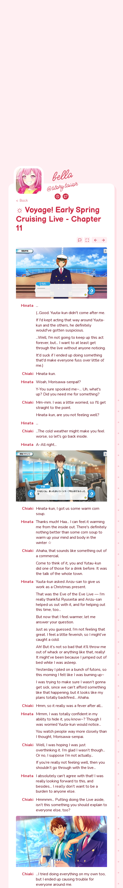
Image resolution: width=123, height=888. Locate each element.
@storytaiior (61, 186)
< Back (22, 201)
